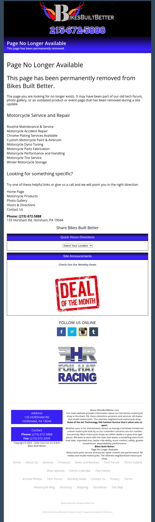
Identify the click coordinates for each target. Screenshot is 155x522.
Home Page (15, 191)
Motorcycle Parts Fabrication (28, 149)
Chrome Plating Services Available (32, 135)
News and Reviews (87, 462)
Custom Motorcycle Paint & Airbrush (34, 140)
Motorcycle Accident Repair (27, 131)
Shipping (82, 487)
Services (48, 462)
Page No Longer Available (104, 449)
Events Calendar (80, 471)
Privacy (114, 479)
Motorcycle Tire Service (24, 157)
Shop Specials (56, 471)
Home (17, 462)
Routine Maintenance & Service (30, 126)
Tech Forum (111, 462)
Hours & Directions (21, 205)
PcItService (108, 512)
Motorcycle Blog (44, 487)
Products (64, 462)
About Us (32, 462)
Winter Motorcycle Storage (27, 162)
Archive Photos (32, 479)
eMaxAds (62, 512)
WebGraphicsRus (68, 503)
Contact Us (15, 209)
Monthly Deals (76, 479)
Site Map (117, 487)
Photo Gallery (17, 200)
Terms (128, 479)
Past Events (102, 471)
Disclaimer (100, 487)
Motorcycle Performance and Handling (36, 153)
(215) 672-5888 (30, 216)
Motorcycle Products (22, 196)
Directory (66, 487)
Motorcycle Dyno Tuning (25, 144)
